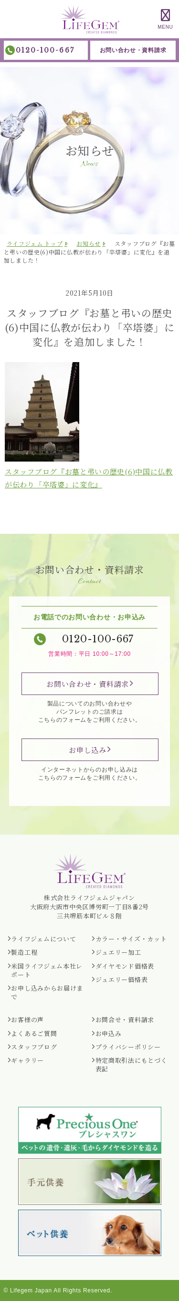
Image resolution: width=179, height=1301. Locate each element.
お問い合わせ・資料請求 (133, 50)
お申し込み (87, 750)
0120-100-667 (45, 50)
